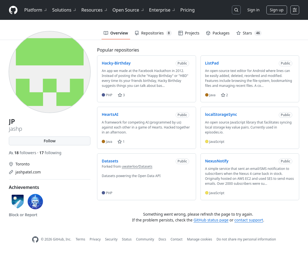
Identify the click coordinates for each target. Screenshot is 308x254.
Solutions (64, 10)
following (50, 152)
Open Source (129, 10)
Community (145, 239)
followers (23, 152)
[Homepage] (13, 10)
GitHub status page (211, 220)
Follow (49, 140)
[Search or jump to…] (236, 10)
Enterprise (162, 10)
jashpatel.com (28, 172)
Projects (188, 33)
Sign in (253, 9)
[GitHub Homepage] (35, 239)
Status (127, 239)
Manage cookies (199, 239)
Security (111, 239)
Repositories (153, 33)
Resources (94, 10)
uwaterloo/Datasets (137, 166)
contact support (248, 220)
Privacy (95, 239)
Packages (218, 33)
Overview (116, 33)
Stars (249, 33)
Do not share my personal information (246, 239)
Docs (162, 239)
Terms (80, 239)
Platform (36, 10)
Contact (176, 239)
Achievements (24, 187)
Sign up (276, 9)
